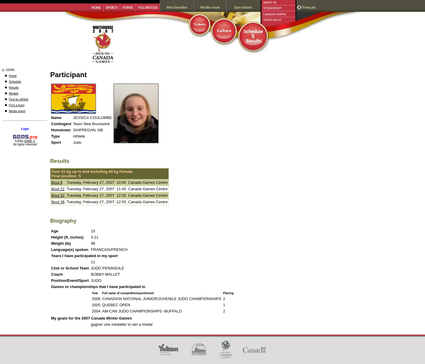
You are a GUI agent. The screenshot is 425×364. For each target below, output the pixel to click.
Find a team (16, 105)
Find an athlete (18, 99)
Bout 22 (58, 189)
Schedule (15, 81)
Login (25, 128)
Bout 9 (57, 182)
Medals (13, 93)
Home (13, 75)
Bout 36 (58, 202)
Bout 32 (58, 195)
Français (310, 6)
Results (14, 87)
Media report (17, 111)
